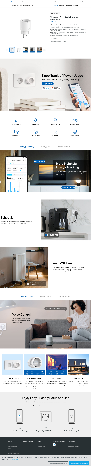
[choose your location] (82, 1)
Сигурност (10, 443)
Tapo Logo (10, 2)
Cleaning (9, 448)
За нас (39, 443)
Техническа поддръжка (27, 443)
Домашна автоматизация (13, 453)
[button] (44, 50)
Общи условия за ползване (73, 446)
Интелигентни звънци (12, 446)
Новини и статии (41, 446)
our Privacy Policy (14, 459)
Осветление (10, 451)
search (80, 1)
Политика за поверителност (74, 443)
